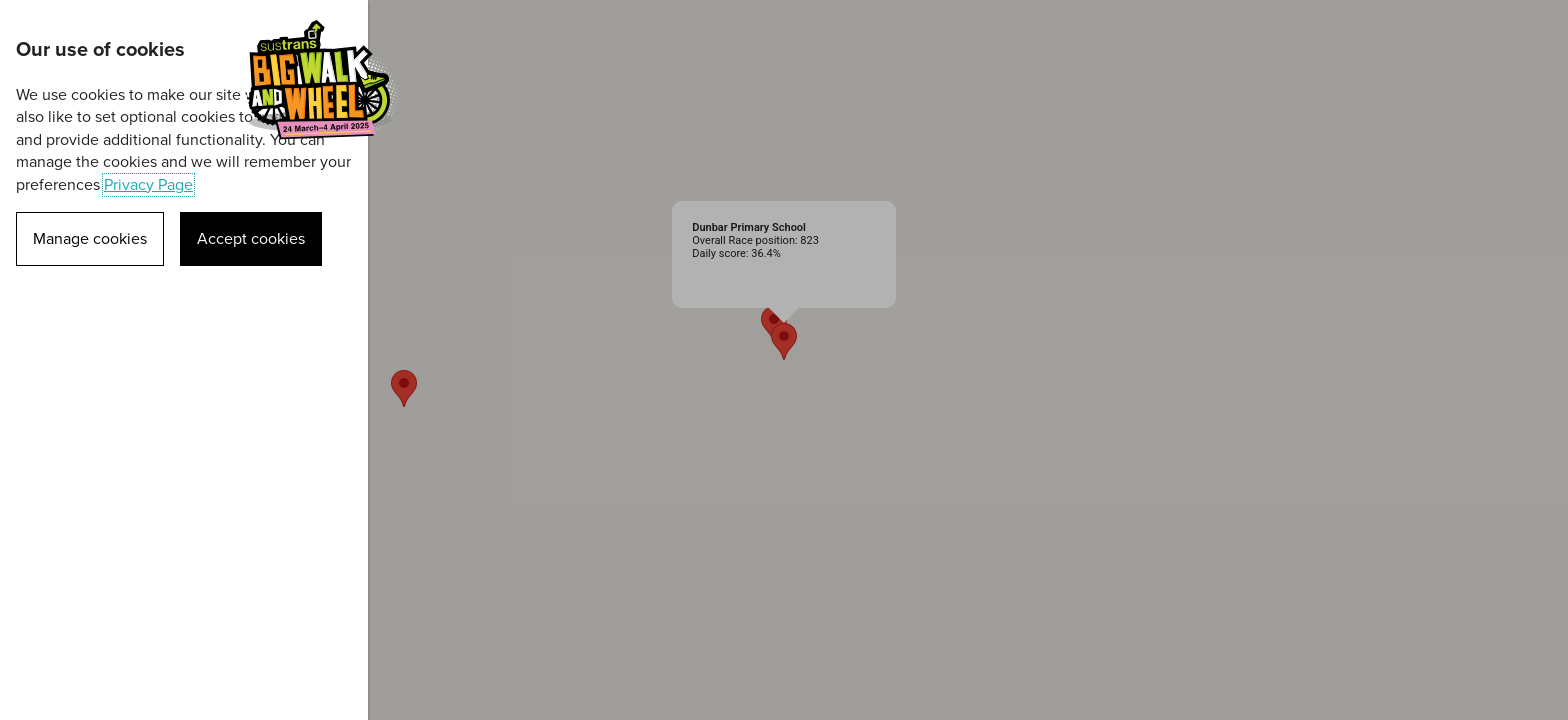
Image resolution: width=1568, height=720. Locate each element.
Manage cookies (90, 239)
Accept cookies (251, 239)
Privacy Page (148, 185)
